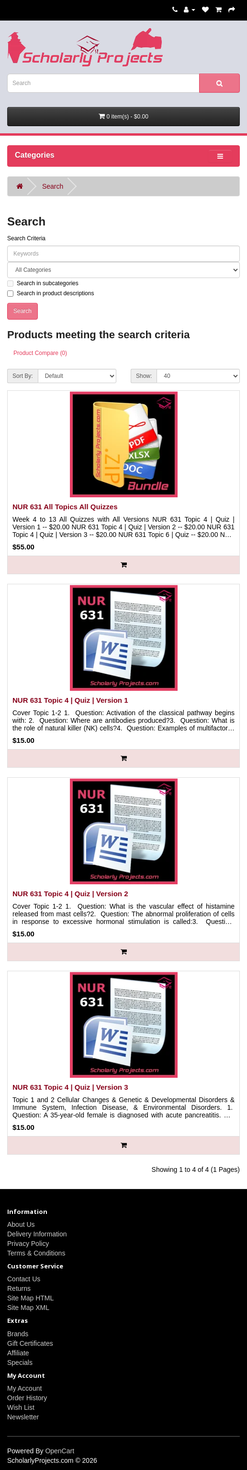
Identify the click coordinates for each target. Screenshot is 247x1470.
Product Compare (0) (40, 353)
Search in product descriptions (50, 293)
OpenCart (59, 1451)
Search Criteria (26, 238)
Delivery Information (37, 1234)
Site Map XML (28, 1307)
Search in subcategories (43, 283)
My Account (24, 1388)
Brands (17, 1334)
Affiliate (18, 1353)
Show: (144, 376)
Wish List (20, 1407)
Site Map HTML (30, 1298)
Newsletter (23, 1417)
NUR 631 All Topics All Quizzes (65, 507)
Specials (20, 1362)
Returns (19, 1288)
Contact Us (23, 1279)
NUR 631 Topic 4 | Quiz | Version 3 (70, 1087)
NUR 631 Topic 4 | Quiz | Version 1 (70, 700)
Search (52, 186)
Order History (27, 1398)
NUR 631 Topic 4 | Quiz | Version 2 (70, 894)
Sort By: (22, 376)
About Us (21, 1224)
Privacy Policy (28, 1243)
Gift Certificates (30, 1343)
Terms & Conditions (36, 1253)
